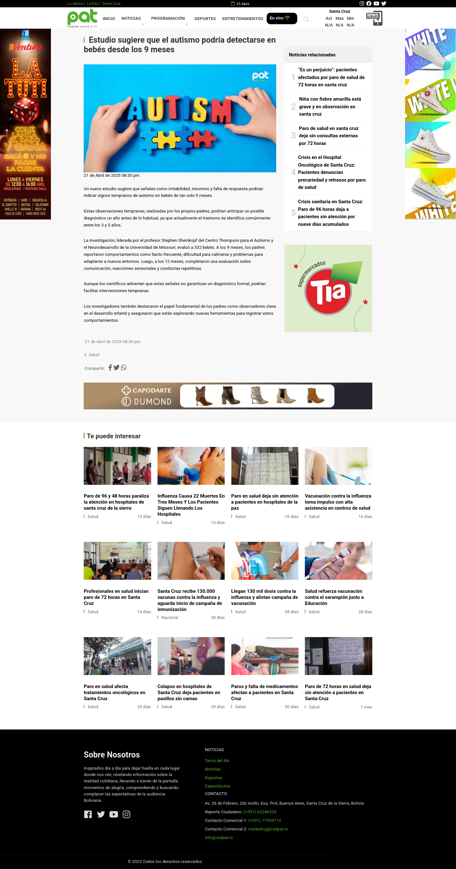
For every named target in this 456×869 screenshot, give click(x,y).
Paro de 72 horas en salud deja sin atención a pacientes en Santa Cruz (338, 692)
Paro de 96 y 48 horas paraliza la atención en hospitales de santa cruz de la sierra (116, 502)
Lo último (75, 3)
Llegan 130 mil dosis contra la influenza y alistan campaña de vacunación (264, 597)
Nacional (169, 617)
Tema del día (217, 760)
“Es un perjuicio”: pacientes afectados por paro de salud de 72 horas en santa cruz (331, 77)
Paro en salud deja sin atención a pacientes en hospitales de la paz (264, 502)
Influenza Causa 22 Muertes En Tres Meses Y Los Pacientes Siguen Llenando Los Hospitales (191, 505)
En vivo (280, 18)
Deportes (205, 18)
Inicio (108, 18)
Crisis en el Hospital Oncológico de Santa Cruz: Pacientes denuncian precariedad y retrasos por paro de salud (332, 172)
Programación (168, 18)
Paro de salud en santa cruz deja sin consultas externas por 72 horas (329, 136)
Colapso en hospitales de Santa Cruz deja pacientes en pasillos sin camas (189, 692)
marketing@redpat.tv (268, 829)
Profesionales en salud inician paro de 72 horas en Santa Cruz (116, 597)
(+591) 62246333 (259, 811)
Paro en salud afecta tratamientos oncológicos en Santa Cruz (114, 692)
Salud (94, 354)
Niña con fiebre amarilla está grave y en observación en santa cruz (330, 106)
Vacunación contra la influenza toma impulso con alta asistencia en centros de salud (338, 502)
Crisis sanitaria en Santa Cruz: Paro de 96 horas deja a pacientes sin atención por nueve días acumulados (330, 213)
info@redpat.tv (219, 837)
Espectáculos (217, 786)
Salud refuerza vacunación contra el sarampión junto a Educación (334, 597)
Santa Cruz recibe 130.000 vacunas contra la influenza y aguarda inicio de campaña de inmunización (190, 600)
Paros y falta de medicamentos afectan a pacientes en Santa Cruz (264, 692)
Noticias (131, 18)
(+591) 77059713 (264, 820)
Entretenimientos (242, 18)
